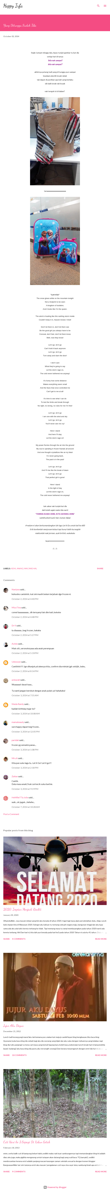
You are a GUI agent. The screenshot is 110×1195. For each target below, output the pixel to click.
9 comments (18, 1171)
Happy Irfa (13, 6)
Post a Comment (11, 814)
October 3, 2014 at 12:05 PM (26, 731)
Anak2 (20, 568)
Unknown (16, 661)
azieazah (16, 679)
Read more (101, 939)
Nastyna (16, 589)
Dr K (14, 625)
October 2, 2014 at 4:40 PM (25, 599)
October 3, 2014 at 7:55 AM (25, 695)
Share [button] (100, 568)
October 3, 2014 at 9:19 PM (25, 789)
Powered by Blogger (55, 1187)
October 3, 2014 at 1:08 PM (25, 749)
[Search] (98, 5)
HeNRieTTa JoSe (20, 797)
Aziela (15, 643)
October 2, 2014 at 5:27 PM (25, 635)
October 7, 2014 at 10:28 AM (26, 807)
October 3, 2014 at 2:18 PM (25, 767)
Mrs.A (15, 758)
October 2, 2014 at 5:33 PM (25, 653)
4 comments (18, 939)
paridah (15, 740)
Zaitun (15, 776)
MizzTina (16, 607)
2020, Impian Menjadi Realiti (22, 909)
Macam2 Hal (30, 568)
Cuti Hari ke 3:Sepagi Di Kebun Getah (26, 1142)
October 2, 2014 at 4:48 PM (25, 617)
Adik (13, 568)
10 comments (19, 1055)
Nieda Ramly (18, 704)
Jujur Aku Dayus (13, 1026)
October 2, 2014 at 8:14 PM (25, 671)
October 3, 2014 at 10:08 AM (26, 713)
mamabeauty (18, 722)
